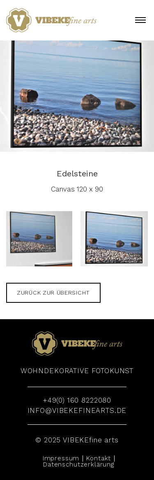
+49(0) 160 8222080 (77, 400)
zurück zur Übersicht (53, 292)
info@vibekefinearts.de (77, 410)
